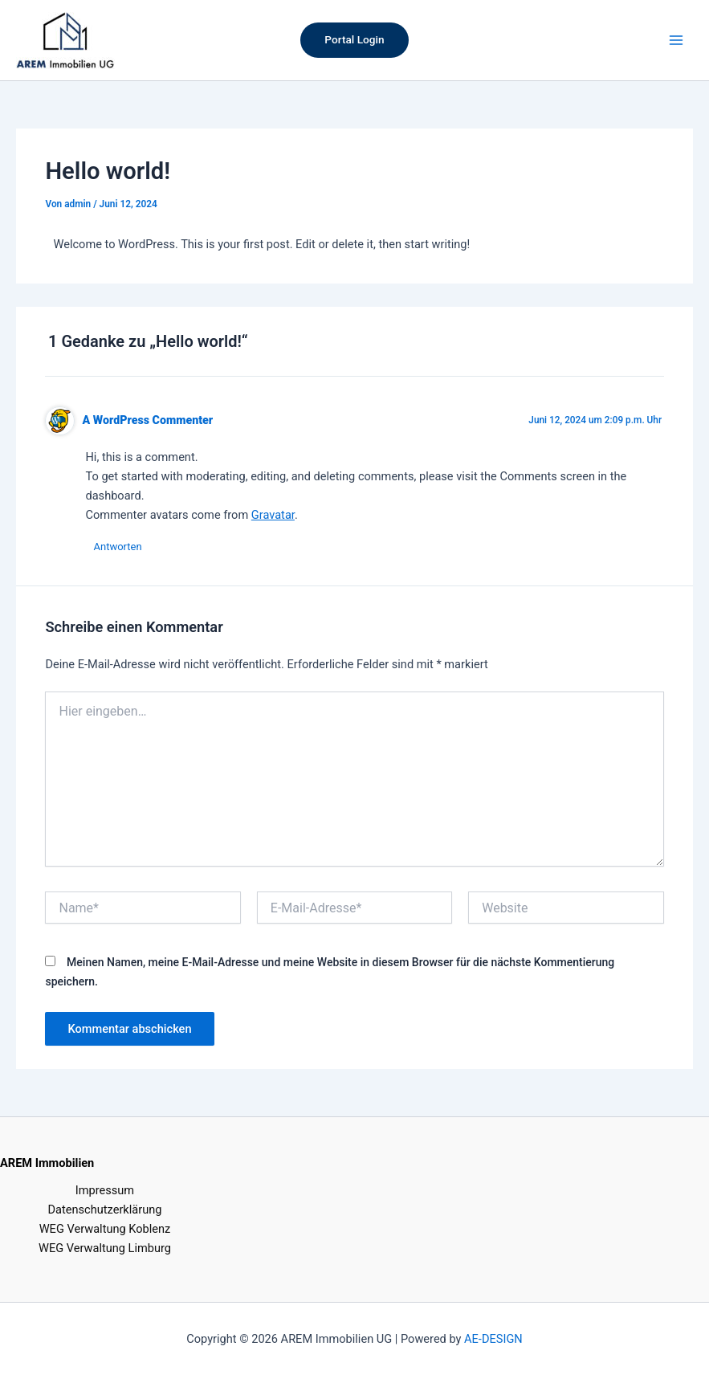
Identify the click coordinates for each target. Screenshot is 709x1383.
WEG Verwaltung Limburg (105, 1248)
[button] (354, 40)
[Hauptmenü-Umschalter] (676, 40)
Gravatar (273, 515)
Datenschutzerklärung (105, 1209)
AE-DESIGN (493, 1339)
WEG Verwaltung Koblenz (105, 1229)
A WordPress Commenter (148, 420)
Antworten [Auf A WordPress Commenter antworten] (117, 547)
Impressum (104, 1190)
